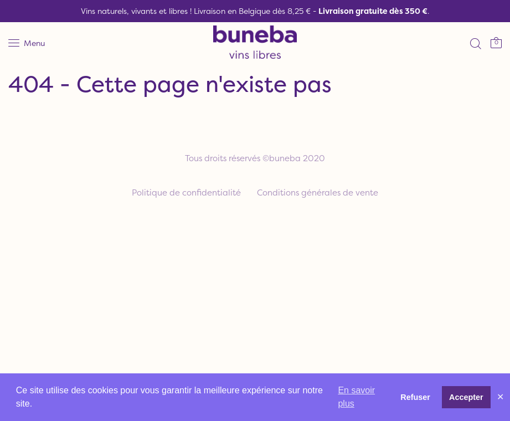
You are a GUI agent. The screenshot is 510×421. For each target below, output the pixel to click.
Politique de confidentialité (186, 192)
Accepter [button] (466, 397)
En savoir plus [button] (356, 397)
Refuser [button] (415, 397)
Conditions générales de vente (317, 192)
